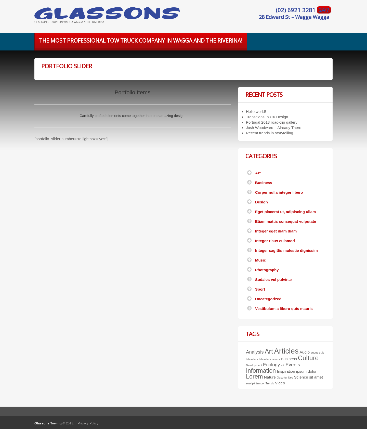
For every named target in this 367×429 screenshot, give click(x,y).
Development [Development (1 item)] (254, 365)
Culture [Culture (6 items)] (308, 357)
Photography (267, 270)
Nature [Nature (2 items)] (270, 377)
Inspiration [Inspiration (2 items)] (286, 371)
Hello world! (256, 111)
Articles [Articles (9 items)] (286, 351)
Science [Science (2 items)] (301, 377)
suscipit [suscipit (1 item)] (250, 383)
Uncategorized (268, 299)
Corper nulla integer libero (279, 192)
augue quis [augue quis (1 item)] (317, 352)
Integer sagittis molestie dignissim (286, 250)
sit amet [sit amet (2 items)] (316, 377)
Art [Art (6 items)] (269, 351)
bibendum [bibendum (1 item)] (252, 359)
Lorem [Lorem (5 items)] (254, 376)
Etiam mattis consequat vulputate (285, 221)
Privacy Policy (88, 423)
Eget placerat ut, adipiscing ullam (285, 212)
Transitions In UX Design (267, 117)
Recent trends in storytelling (269, 133)
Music (260, 260)
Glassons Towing (48, 423)
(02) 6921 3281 (296, 10)
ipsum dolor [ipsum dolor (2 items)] (306, 371)
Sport (260, 289)
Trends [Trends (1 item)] (270, 383)
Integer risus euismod (275, 241)
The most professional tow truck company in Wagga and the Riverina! (140, 40)
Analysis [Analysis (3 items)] (255, 352)
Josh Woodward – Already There (273, 127)
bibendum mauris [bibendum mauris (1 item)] (269, 359)
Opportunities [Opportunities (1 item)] (285, 377)
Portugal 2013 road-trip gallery (271, 122)
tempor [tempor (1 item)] (260, 383)
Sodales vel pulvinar (273, 279)
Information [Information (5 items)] (261, 370)
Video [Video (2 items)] (280, 383)
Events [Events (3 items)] (292, 364)
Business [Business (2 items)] (289, 359)
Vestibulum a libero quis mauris (284, 308)
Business (263, 182)
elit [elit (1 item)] (283, 365)
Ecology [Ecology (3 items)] (271, 364)
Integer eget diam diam (276, 231)
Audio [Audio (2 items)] (305, 352)
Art (258, 173)
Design (261, 202)
